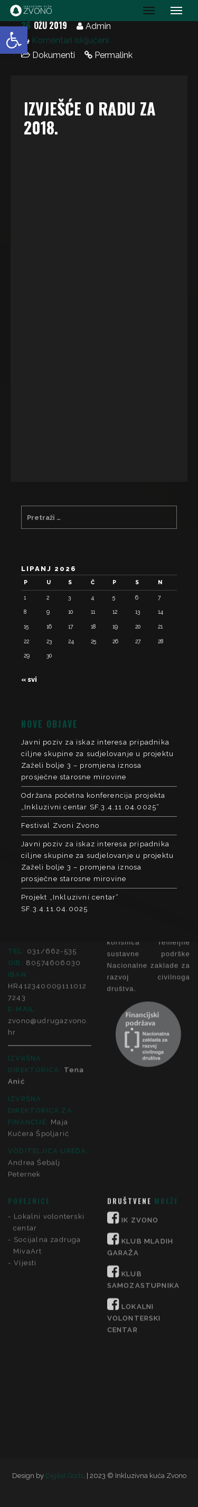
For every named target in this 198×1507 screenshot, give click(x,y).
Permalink (114, 55)
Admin (98, 26)
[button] (13, 40)
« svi (29, 679)
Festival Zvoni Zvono (60, 825)
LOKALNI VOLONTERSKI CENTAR (134, 1151)
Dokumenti (53, 55)
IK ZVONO (140, 1053)
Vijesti (25, 1096)
